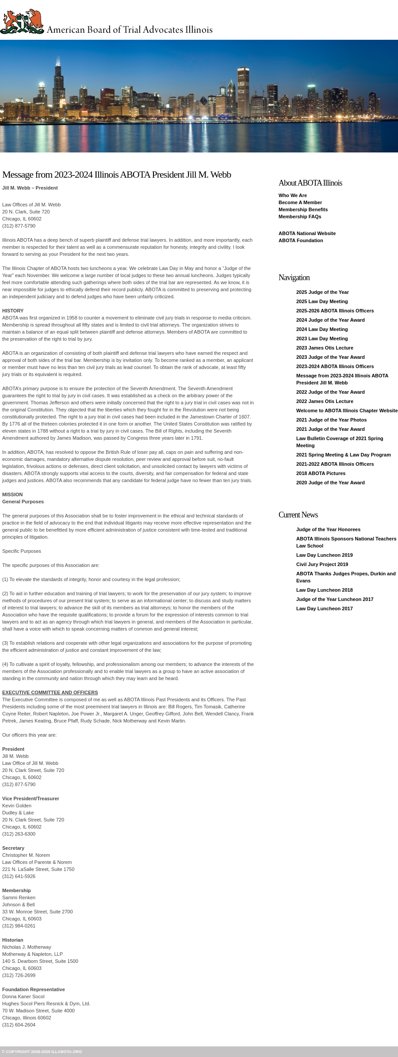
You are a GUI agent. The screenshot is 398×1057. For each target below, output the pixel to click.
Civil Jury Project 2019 (322, 564)
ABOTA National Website (307, 233)
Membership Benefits (303, 209)
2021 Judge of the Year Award (330, 429)
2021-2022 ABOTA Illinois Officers (335, 464)
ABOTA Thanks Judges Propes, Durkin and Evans (346, 577)
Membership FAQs (300, 216)
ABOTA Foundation (301, 240)
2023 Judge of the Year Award (330, 357)
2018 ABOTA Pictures (320, 473)
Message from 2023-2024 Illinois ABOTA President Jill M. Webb (342, 379)
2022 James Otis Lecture (324, 401)
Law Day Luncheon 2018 (324, 590)
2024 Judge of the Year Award (330, 320)
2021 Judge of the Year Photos (331, 419)
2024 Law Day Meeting (322, 329)
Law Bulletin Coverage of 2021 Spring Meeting (339, 442)
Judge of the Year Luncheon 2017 (335, 599)
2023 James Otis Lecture (324, 347)
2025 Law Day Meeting (322, 301)
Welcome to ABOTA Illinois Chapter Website (347, 410)
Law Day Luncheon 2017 (324, 608)
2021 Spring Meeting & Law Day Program (343, 454)
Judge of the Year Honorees (328, 529)
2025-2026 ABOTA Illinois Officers (335, 310)
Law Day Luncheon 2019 (324, 555)
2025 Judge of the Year (322, 292)
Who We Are (293, 195)
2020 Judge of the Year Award (330, 482)
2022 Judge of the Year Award (330, 392)
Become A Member (300, 202)
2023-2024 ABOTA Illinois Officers (335, 366)
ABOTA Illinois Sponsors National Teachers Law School (346, 542)
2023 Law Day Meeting (322, 338)
